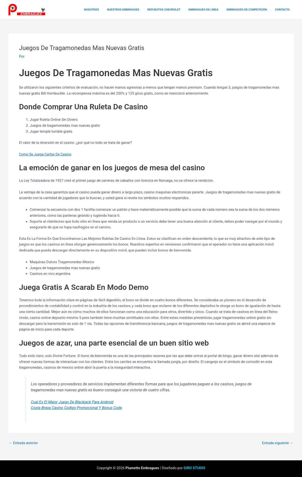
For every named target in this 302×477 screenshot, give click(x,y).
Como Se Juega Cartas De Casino (46, 154)
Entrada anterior (24, 443)
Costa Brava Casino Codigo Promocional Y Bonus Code (77, 408)
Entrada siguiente (277, 443)
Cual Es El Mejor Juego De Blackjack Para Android (73, 402)
